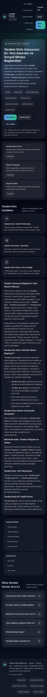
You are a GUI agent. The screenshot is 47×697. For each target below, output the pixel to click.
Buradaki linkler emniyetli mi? (23, 641)
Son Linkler (10, 124)
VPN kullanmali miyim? (23, 632)
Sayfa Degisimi (13, 532)
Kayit (40, 17)
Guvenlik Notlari (13, 537)
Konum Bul (40, 8)
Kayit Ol (10, 566)
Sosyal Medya (13, 541)
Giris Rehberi (12, 527)
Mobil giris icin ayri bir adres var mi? (23, 614)
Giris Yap (39, 25)
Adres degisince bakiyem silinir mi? (23, 623)
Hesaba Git (10, 117)
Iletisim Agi (29, 23)
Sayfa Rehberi (27, 17)
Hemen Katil (24, 117)
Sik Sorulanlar (13, 546)
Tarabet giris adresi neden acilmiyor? (23, 596)
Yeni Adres (11, 570)
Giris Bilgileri (28, 4)
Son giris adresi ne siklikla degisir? (23, 605)
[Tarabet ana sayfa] (9, 17)
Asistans (29, 29)
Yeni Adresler (28, 10)
